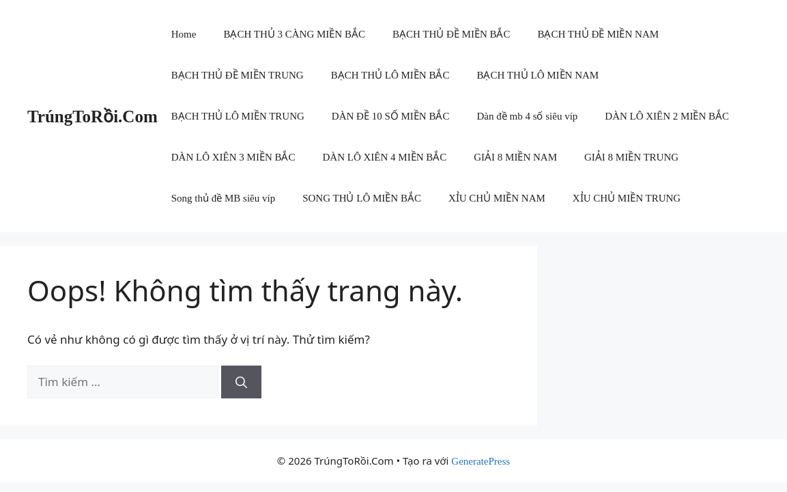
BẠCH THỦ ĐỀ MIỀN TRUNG (237, 75)
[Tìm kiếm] (241, 382)
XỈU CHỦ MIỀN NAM (496, 198)
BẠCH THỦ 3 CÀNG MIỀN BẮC (294, 34)
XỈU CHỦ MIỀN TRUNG (627, 198)
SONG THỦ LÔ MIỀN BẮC (361, 198)
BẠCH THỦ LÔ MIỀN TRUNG (237, 116)
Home (184, 34)
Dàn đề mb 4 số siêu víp (526, 116)
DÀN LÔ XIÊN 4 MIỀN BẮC (384, 157)
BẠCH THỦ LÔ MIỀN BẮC (390, 75)
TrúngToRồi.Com (92, 116)
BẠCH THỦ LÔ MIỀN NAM (537, 75)
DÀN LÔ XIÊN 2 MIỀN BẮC (667, 116)
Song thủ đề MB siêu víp (223, 198)
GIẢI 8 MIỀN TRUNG (631, 157)
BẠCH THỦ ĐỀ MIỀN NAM (598, 34)
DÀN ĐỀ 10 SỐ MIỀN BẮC (391, 116)
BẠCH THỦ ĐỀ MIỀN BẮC (451, 34)
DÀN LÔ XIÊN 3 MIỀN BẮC (233, 157)
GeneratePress (480, 461)
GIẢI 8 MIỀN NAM (515, 157)
